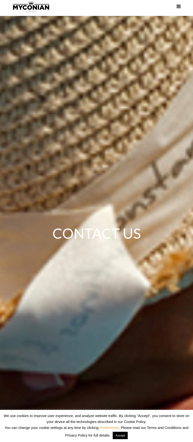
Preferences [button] (109, 428)
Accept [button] (120, 435)
